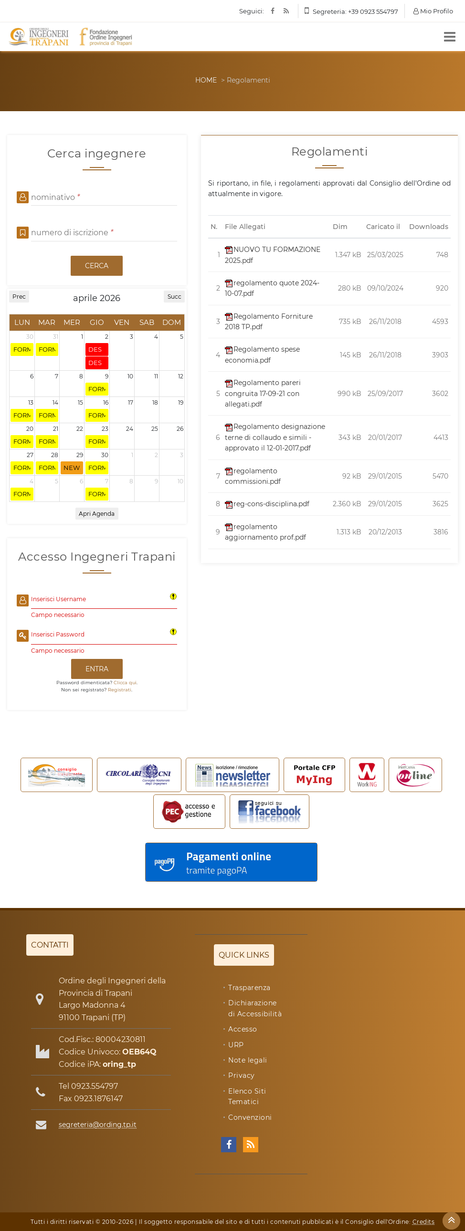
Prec (19, 296)
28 (54, 455)
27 (30, 455)
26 (180, 428)
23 (105, 428)
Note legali (247, 1060)
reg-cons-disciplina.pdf (267, 504)
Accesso (242, 1029)
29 (79, 455)
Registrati (119, 689)
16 (105, 402)
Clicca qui (125, 682)
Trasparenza (249, 987)
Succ (174, 296)
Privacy (241, 1075)
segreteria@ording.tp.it (98, 1124)
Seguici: (251, 11)
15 (80, 402)
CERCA (97, 266)
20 (29, 428)
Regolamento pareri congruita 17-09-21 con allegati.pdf (263, 393)
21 (55, 428)
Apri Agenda (97, 513)
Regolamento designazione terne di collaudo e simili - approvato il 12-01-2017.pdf (275, 437)
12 (180, 376)
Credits (423, 1221)
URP (236, 1045)
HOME (206, 80)
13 (30, 402)
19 (180, 402)
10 (130, 376)
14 (55, 402)
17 (130, 402)
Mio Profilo (433, 11)
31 (55, 336)
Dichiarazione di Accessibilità (255, 1008)
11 (156, 376)
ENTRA (97, 669)
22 (79, 428)
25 (154, 428)
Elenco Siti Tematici (247, 1096)
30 (29, 336)
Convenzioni (250, 1117)
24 (129, 428)
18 (155, 402)
